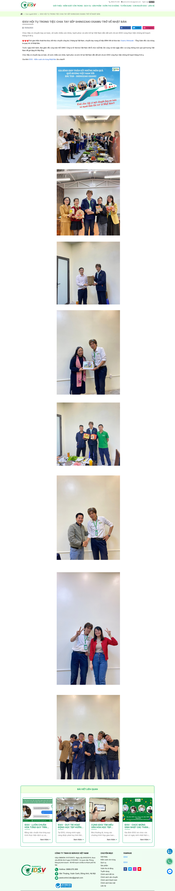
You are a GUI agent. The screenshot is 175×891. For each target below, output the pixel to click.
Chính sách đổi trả (107, 874)
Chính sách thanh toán (109, 880)
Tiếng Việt (151, 2)
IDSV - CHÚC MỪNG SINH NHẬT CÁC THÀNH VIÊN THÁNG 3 (137, 826)
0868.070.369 (115, 2)
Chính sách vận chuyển (109, 877)
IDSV (126, 857)
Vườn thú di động (111, 6)
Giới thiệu (57, 6)
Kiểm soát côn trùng (73, 6)
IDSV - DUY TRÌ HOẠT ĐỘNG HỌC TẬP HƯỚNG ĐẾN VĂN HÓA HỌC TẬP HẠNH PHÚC (70, 826)
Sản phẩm (96, 6)
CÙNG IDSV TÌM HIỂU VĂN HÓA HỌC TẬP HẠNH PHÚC (102, 826)
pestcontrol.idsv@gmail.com (132, 2)
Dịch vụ (87, 6)
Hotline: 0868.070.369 (68, 869)
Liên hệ (151, 6)
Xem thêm (44, 839)
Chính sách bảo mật (108, 883)
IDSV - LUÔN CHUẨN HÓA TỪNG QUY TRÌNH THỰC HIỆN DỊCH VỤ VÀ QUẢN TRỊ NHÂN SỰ (37, 826)
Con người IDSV (140, 6)
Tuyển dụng (125, 6)
